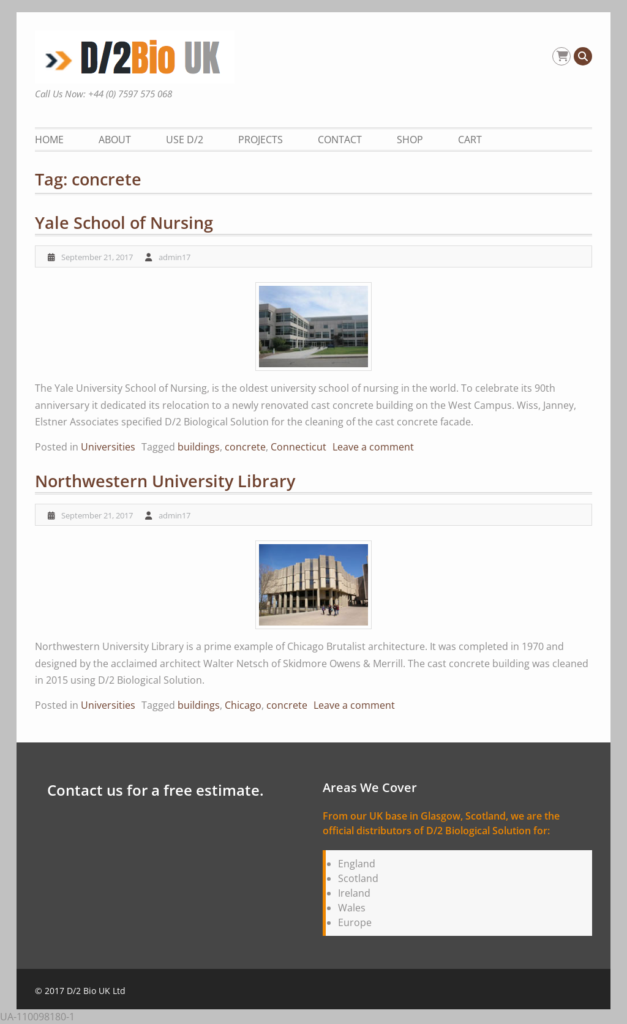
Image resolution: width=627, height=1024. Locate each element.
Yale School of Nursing (124, 222)
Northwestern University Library (165, 480)
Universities (108, 447)
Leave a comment (373, 447)
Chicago (243, 705)
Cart (470, 139)
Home (49, 139)
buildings (199, 447)
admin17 (174, 257)
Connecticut (298, 447)
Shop (410, 139)
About (115, 139)
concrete (245, 447)
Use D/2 (184, 139)
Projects (260, 139)
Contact (340, 139)
